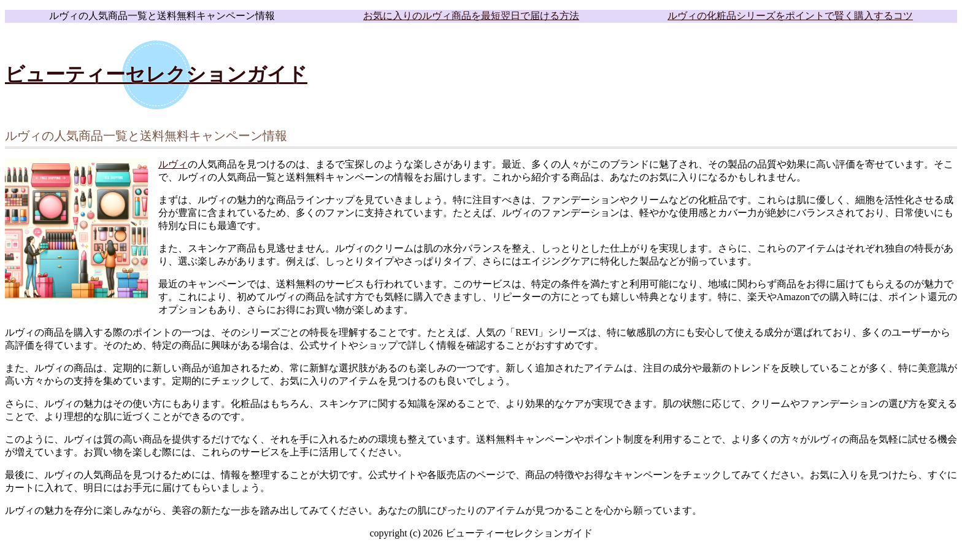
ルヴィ (173, 164)
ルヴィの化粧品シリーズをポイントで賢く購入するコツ (790, 15)
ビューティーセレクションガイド (156, 74)
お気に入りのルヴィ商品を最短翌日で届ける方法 (471, 15)
